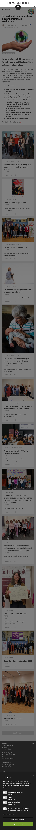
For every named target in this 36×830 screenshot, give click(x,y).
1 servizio (11, 799)
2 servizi (11, 794)
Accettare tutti (18, 824)
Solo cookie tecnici (8, 814)
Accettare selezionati (18, 819)
